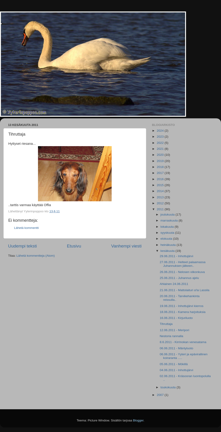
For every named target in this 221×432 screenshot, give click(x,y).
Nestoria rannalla (171, 336)
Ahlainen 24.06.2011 (174, 284)
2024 (161, 130)
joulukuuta (167, 214)
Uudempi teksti (22, 246)
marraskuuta (169, 220)
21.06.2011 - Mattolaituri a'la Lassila (184, 290)
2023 (161, 136)
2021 (161, 149)
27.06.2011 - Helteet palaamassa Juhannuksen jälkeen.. (183, 263)
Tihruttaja (166, 324)
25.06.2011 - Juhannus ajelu (179, 278)
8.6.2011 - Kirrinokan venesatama (183, 342)
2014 (161, 191)
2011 (161, 209)
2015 (161, 185)
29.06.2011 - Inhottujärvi (176, 256)
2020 (161, 154)
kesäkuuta (167, 251)
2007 (161, 395)
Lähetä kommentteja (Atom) (35, 255)
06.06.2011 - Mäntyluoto (176, 348)
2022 (161, 143)
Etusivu (74, 246)
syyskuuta (167, 232)
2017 (161, 173)
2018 (161, 167)
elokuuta (166, 238)
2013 (161, 197)
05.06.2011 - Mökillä (174, 364)
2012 (161, 203)
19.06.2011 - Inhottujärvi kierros (182, 306)
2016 (161, 179)
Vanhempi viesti (126, 246)
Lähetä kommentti (26, 228)
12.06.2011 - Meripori (174, 330)
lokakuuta (167, 226)
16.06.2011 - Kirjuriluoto (176, 318)
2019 (161, 161)
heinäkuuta (168, 245)
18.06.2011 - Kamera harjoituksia (183, 312)
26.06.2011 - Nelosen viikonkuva (182, 272)
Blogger (138, 420)
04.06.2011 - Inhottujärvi (176, 370)
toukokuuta (168, 387)
